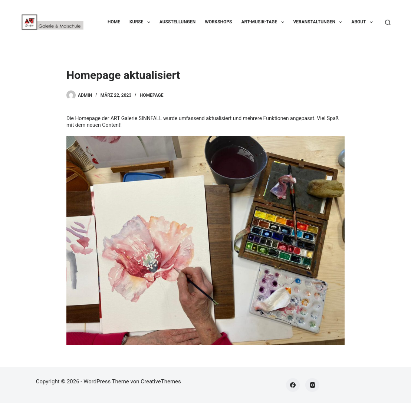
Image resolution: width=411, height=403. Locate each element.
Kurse (141, 22)
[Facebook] (293, 385)
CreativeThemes (161, 381)
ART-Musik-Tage (264, 22)
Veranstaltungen (319, 22)
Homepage (152, 95)
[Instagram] (312, 385)
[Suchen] (388, 22)
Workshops (218, 21)
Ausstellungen (177, 21)
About (363, 22)
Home (114, 21)
